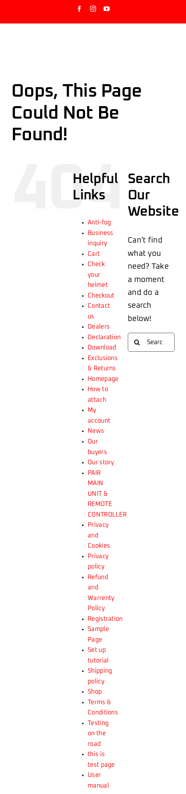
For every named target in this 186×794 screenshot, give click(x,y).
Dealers (99, 327)
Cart (94, 254)
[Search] (137, 342)
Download (102, 348)
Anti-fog (99, 222)
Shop (95, 692)
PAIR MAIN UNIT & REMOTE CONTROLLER (107, 494)
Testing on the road (98, 733)
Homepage (103, 379)
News (96, 431)
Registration (105, 619)
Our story (101, 462)
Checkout (101, 296)
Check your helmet (98, 274)
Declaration (104, 337)
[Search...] (151, 342)
